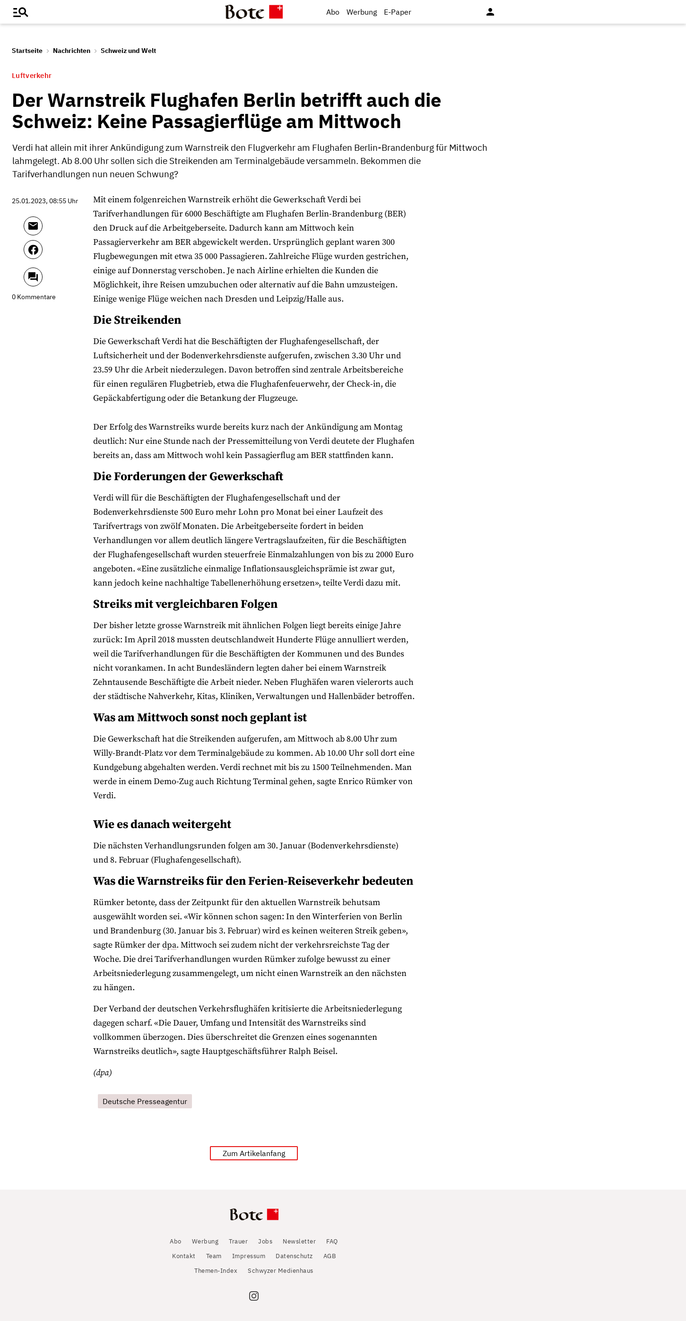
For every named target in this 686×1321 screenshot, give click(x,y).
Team (214, 1256)
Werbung (362, 12)
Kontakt (184, 1256)
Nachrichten (71, 50)
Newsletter (299, 1241)
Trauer (238, 1241)
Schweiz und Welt (128, 50)
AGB (329, 1256)
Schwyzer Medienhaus (280, 1271)
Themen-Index (215, 1271)
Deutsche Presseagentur (145, 1101)
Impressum (249, 1256)
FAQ (332, 1241)
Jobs (265, 1241)
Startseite (27, 50)
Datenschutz (294, 1256)
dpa (169, 945)
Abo (332, 12)
